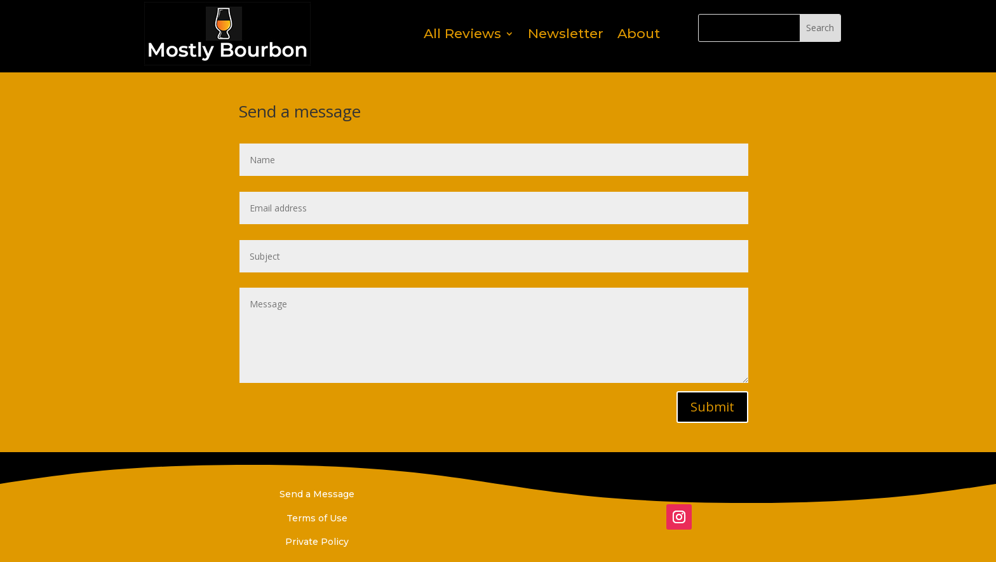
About (638, 33)
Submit (712, 406)
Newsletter (565, 33)
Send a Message (316, 494)
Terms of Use (316, 518)
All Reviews (462, 33)
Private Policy (317, 541)
